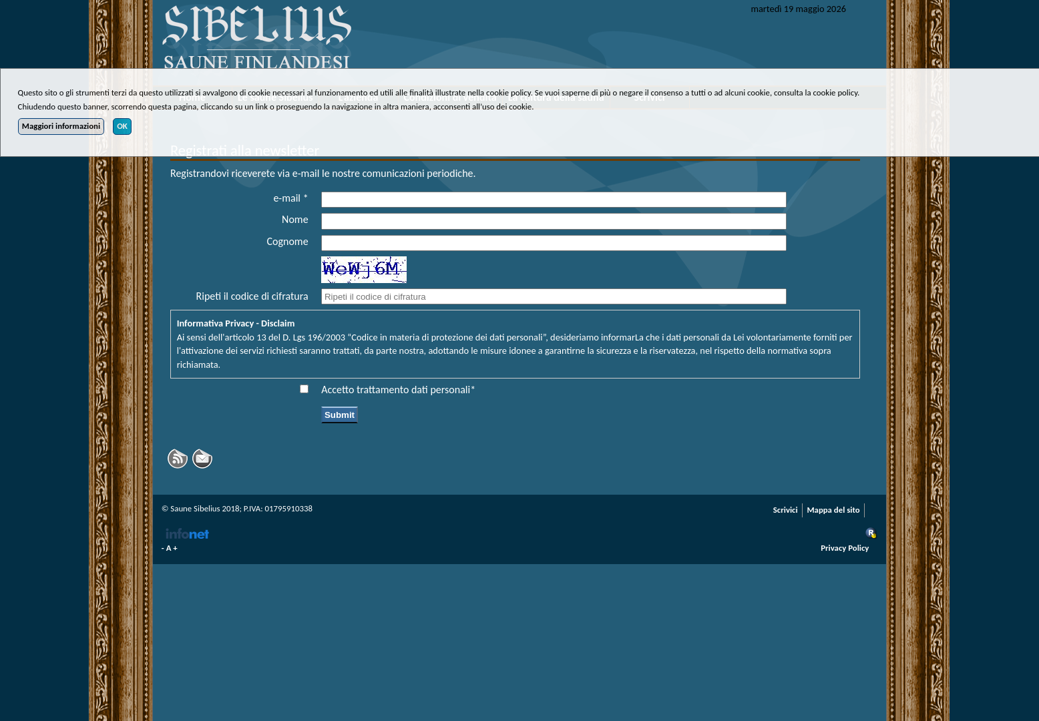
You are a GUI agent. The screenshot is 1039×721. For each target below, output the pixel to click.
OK (122, 126)
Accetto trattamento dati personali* (398, 389)
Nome (295, 219)
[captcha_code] (553, 296)
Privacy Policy (845, 548)
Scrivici (785, 510)
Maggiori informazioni (61, 126)
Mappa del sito (833, 510)
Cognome (287, 241)
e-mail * (290, 198)
